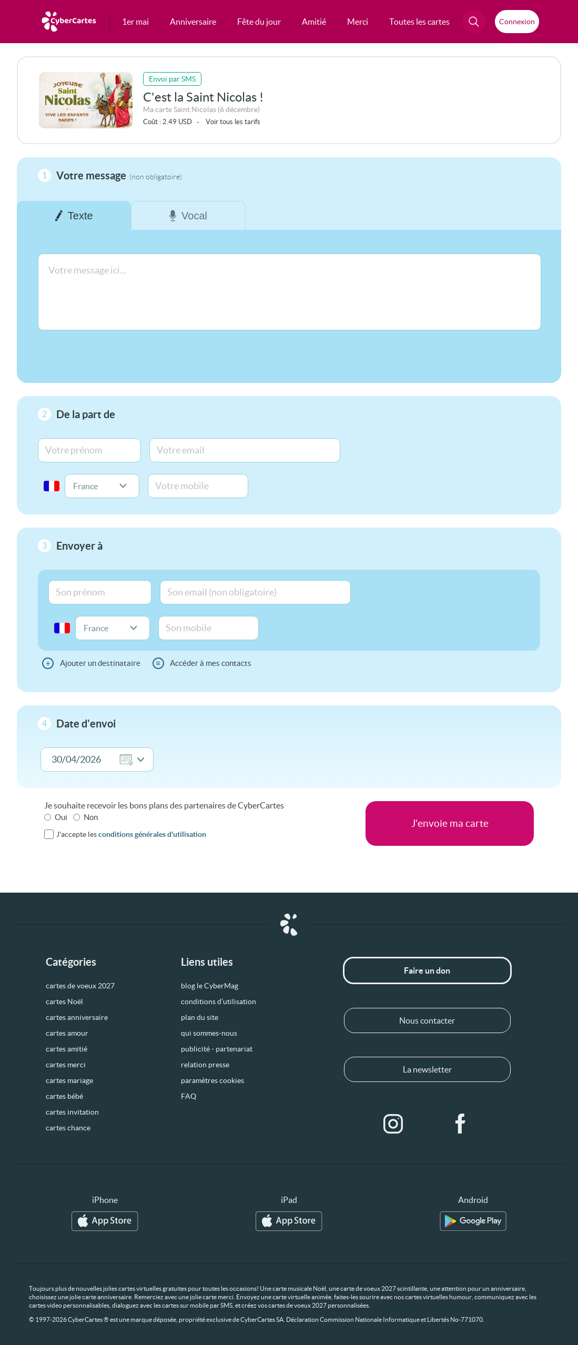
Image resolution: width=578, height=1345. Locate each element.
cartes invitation (72, 1112)
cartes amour (67, 1033)
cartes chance (68, 1128)
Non (91, 817)
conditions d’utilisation (218, 1001)
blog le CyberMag (209, 986)
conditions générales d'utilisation (152, 834)
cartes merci (66, 1064)
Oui (61, 817)
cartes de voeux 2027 (80, 986)
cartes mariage (69, 1080)
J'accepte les (131, 834)
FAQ (188, 1096)
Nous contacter (427, 1020)
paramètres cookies (212, 1080)
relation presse (205, 1064)
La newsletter (427, 1069)
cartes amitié (66, 1049)
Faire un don (427, 970)
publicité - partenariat (216, 1049)
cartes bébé (64, 1096)
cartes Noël (64, 1001)
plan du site (199, 1017)
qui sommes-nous (209, 1033)
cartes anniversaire (77, 1017)
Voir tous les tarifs (233, 122)
